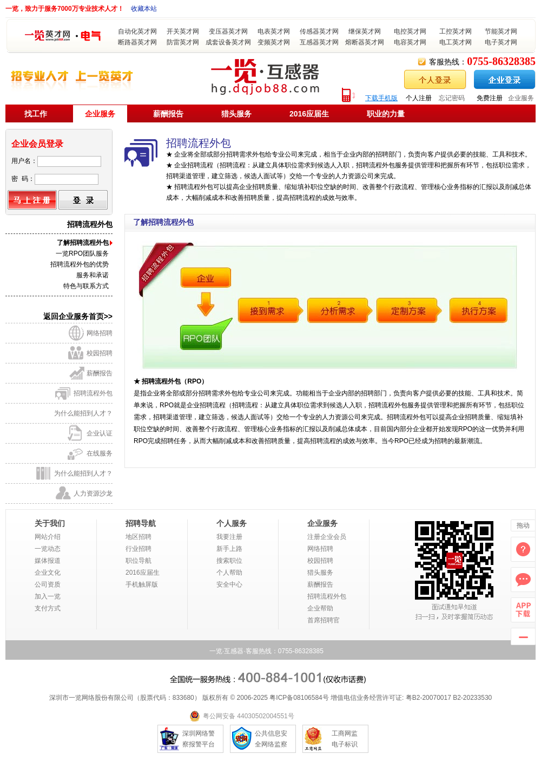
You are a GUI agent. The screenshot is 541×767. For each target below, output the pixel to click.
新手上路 (229, 548)
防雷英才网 (183, 42)
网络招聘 (100, 333)
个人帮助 (229, 572)
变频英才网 (274, 42)
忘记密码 (452, 98)
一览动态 (48, 548)
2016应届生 (309, 113)
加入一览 (48, 596)
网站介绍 (48, 537)
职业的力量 (386, 113)
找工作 (35, 113)
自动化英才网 (137, 31)
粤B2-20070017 (427, 697)
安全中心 (229, 584)
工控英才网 (455, 31)
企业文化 (48, 572)
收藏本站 (144, 8)
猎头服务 (236, 113)
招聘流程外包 (93, 393)
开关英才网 (183, 31)
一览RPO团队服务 (82, 253)
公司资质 (48, 584)
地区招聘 (138, 537)
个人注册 (419, 98)
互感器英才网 (319, 42)
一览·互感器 (226, 651)
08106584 (307, 697)
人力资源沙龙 (93, 493)
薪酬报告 (168, 113)
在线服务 (100, 453)
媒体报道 (48, 560)
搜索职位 (229, 560)
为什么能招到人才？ (83, 413)
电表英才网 (274, 31)
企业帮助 (320, 608)
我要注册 (229, 537)
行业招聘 (138, 548)
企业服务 (521, 98)
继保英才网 (364, 31)
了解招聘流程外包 (83, 242)
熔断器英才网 (364, 42)
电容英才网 (410, 42)
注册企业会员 (326, 537)
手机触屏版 (142, 584)
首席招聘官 (323, 620)
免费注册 (490, 98)
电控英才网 (410, 31)
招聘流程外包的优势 (79, 264)
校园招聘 (100, 353)
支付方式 (48, 608)
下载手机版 (381, 98)
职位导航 (138, 560)
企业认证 (100, 433)
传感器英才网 (319, 31)
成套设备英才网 (228, 42)
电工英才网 (455, 42)
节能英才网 (501, 31)
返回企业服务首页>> (78, 316)
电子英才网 (501, 42)
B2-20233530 (472, 697)
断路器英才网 (137, 42)
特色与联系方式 (86, 286)
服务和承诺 (92, 275)
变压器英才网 (228, 31)
